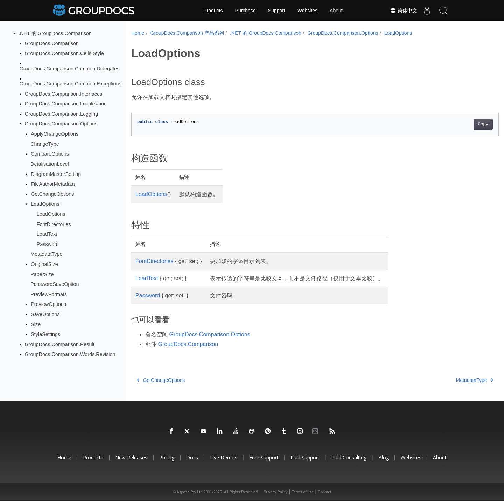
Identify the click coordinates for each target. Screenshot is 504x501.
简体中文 (401, 10)
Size (36, 324)
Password (48, 244)
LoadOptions (45, 204)
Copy (458, 124)
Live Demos (223, 457)
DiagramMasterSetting (56, 174)
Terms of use (303, 492)
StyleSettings (45, 334)
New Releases (131, 457)
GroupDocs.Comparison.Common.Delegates (70, 68)
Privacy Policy (275, 492)
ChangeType (44, 143)
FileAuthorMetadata (53, 184)
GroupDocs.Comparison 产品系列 (187, 33)
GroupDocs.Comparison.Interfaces (64, 93)
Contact (324, 492)
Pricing (166, 457)
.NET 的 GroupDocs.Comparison (55, 33)
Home (137, 33)
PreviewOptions (48, 304)
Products (213, 10)
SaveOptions (45, 314)
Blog (383, 457)
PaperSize (42, 274)
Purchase (245, 10)
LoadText (47, 234)
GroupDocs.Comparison (52, 43)
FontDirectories (54, 224)
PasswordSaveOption (54, 284)
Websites (307, 10)
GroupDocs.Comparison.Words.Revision (70, 354)
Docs (192, 457)
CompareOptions (50, 154)
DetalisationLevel (49, 164)
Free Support (264, 457)
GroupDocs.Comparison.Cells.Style (64, 53)
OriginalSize (44, 264)
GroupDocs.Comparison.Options (61, 123)
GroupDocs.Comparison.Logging (61, 114)
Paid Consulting (348, 457)
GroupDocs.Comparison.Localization (66, 104)
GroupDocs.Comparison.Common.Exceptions (70, 84)
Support (276, 10)
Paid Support (305, 457)
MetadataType (46, 254)
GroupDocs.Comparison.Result (59, 344)
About (336, 10)
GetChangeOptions (52, 194)
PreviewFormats (48, 294)
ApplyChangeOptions (54, 134)
